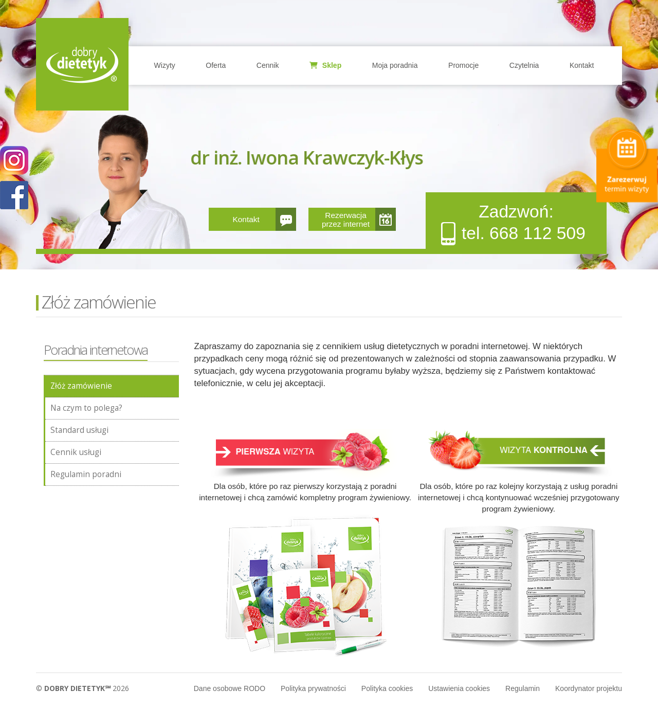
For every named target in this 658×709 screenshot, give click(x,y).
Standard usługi (79, 430)
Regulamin (522, 688)
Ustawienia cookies (459, 688)
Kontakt (582, 65)
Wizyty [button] (164, 65)
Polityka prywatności (313, 688)
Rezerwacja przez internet (346, 219)
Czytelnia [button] (524, 65)
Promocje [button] (463, 65)
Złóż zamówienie (81, 385)
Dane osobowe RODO (229, 688)
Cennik (268, 65)
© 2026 (82, 688)
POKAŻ (14, 195)
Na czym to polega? (86, 408)
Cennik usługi (75, 452)
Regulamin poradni (85, 474)
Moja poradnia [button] (395, 65)
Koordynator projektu (588, 688)
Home (82, 64)
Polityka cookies (387, 688)
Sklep (325, 65)
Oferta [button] (216, 65)
